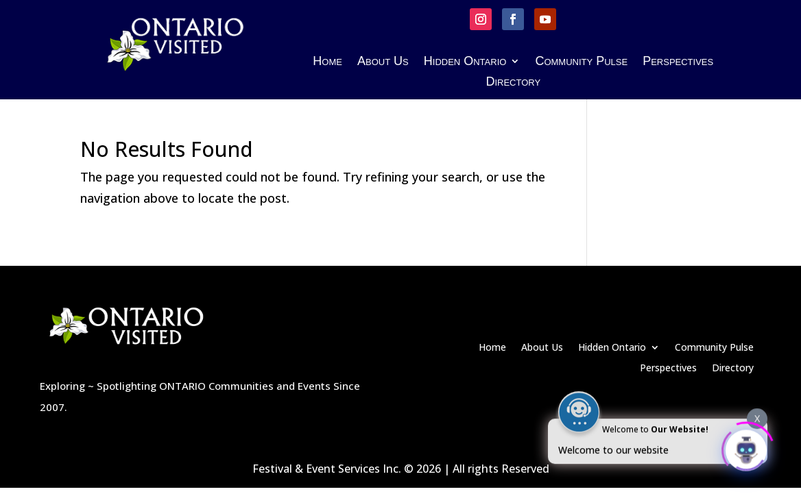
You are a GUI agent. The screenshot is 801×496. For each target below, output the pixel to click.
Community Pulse (581, 62)
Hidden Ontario (465, 62)
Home (327, 62)
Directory (513, 82)
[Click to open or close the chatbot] (746, 446)
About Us (383, 62)
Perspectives (678, 62)
